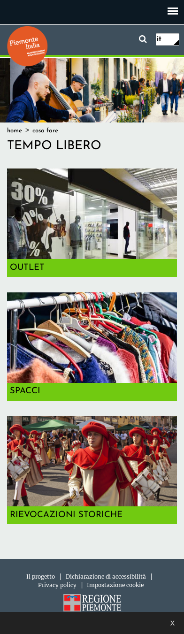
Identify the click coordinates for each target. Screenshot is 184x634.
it (159, 39)
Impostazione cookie (115, 584)
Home (14, 131)
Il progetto (40, 576)
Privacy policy (57, 584)
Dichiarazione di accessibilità (106, 576)
